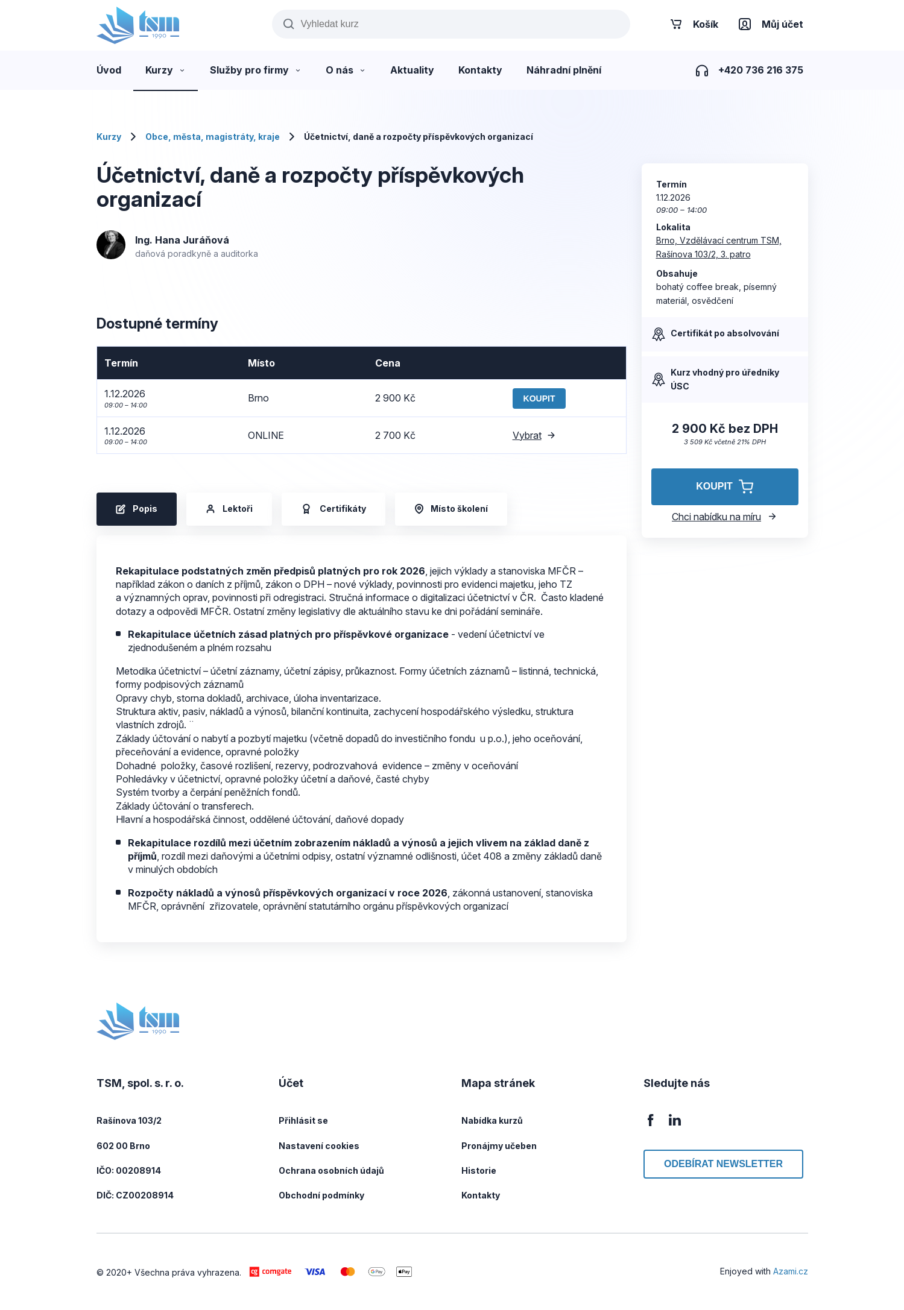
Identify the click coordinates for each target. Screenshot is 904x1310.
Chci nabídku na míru (724, 517)
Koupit (539, 398)
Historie (478, 1170)
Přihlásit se (303, 1120)
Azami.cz (790, 1271)
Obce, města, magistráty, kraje (212, 136)
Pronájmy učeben (499, 1146)
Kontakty (480, 1195)
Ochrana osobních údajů (331, 1170)
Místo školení (451, 508)
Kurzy (108, 136)
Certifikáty (333, 509)
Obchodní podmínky (321, 1195)
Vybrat (534, 435)
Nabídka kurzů (492, 1120)
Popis (136, 508)
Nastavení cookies (319, 1146)
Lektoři (229, 508)
